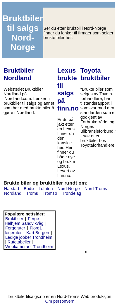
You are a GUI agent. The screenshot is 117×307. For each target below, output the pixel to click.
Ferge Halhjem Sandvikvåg (24, 221)
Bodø (29, 188)
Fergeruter (15, 228)
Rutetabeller (19, 242)
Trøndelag (71, 193)
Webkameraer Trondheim (29, 246)
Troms (32, 193)
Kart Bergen (37, 232)
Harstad (11, 188)
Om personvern (59, 301)
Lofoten (46, 188)
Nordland (12, 193)
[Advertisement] (30, 271)
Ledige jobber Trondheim (28, 237)
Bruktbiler (14, 218)
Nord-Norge (69, 188)
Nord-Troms (96, 188)
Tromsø (50, 193)
